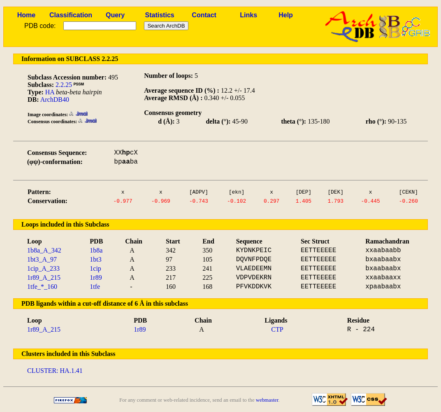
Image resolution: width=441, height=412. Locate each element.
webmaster (267, 400)
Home (26, 15)
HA (49, 92)
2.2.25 (64, 84)
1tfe (95, 286)
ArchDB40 (54, 99)
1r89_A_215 (43, 277)
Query (115, 15)
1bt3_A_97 (42, 259)
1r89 (96, 277)
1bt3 (95, 259)
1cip (95, 268)
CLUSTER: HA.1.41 (55, 370)
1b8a (96, 250)
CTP (277, 329)
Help (286, 15)
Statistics (159, 15)
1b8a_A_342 (44, 250)
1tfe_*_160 (42, 286)
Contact (204, 15)
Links (248, 15)
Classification (70, 15)
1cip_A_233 (43, 268)
